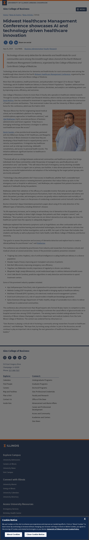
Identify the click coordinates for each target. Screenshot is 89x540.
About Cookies (13, 534)
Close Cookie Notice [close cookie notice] (35, 534)
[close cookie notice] (84, 519)
